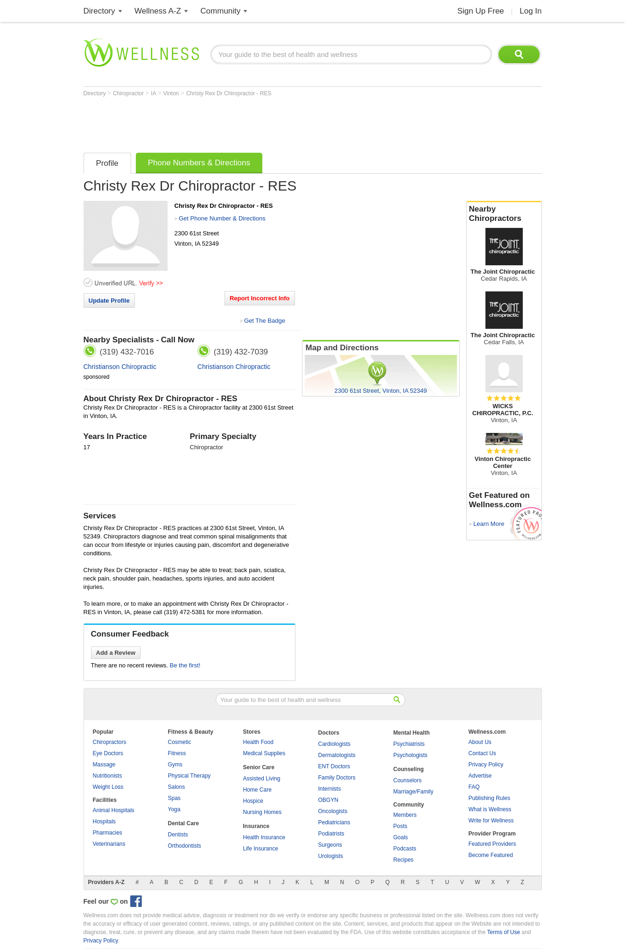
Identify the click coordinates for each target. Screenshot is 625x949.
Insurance (256, 826)
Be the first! (185, 665)
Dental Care (183, 823)
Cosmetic (179, 742)
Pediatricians (334, 822)
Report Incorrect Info (260, 298)
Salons (176, 787)
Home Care (257, 789)
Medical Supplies (264, 753)
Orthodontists (184, 846)
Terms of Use (503, 932)
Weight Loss (108, 787)
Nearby (504, 214)
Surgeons (330, 845)
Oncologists (333, 811)
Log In (530, 11)
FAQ (474, 787)
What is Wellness (490, 809)
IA (154, 93)
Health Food (258, 742)
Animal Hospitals (113, 810)
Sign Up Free (480, 11)
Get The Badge (264, 320)
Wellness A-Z (157, 11)
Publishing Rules (489, 798)
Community (220, 11)
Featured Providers (492, 844)
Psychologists (410, 755)
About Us (480, 742)
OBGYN (328, 800)
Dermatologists (337, 755)
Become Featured (491, 855)
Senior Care (258, 767)
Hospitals (104, 821)
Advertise (480, 775)
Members (405, 815)
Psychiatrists (409, 744)
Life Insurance (260, 848)
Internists (329, 789)
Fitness (177, 753)
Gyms (175, 764)
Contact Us (482, 753)
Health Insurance (264, 837)
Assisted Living (262, 778)
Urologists (330, 856)
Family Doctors (337, 777)
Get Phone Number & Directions (222, 218)
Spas (174, 798)
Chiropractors (109, 742)
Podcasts (404, 848)
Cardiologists (334, 744)
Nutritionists (107, 775)
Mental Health (411, 732)
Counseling (408, 769)
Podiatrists (331, 833)
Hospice (253, 801)
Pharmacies (107, 832)
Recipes (403, 860)
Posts (400, 826)
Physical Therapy (189, 775)
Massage (104, 764)
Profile (107, 163)
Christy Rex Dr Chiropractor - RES (229, 93)
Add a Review (116, 652)
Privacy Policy (486, 764)
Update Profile (109, 300)
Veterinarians (109, 844)
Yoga (174, 809)
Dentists (178, 834)
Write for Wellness (491, 820)
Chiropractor (129, 93)
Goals (400, 837)
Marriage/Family (413, 791)
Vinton (171, 93)
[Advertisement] (253, 122)
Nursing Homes (262, 812)
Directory (99, 11)
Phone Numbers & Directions (199, 162)
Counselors (407, 780)
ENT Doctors (334, 766)
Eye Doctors (108, 753)
